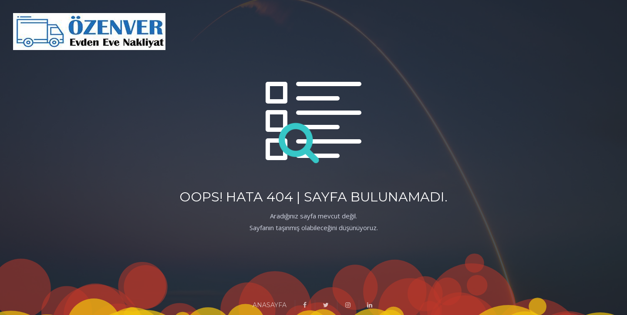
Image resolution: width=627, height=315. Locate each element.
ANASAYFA (270, 305)
